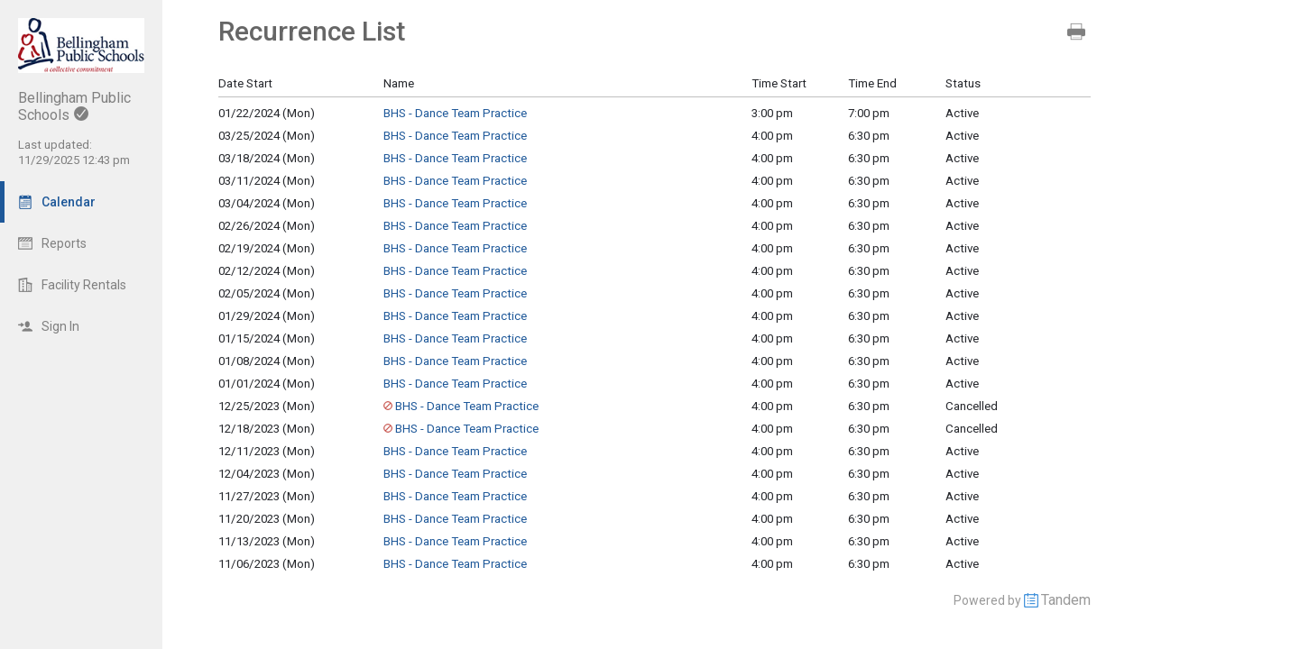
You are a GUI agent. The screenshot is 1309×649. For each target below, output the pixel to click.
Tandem (1066, 599)
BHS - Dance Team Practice (455, 113)
